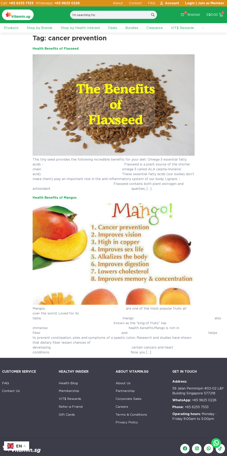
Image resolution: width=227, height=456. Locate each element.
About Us (123, 383)
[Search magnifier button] (153, 15)
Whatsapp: (58, 3)
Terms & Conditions (131, 415)
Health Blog (68, 383)
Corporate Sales (129, 399)
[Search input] (109, 15)
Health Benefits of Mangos (55, 198)
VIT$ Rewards (70, 399)
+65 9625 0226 (194, 400)
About (118, 3)
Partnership (125, 391)
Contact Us (11, 391)
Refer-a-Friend (71, 407)
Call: (17, 3)
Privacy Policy (127, 424)
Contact (135, 3)
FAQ (151, 3)
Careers (122, 407)
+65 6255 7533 (190, 407)
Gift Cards (67, 415)
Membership (69, 391)
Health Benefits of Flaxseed (56, 48)
